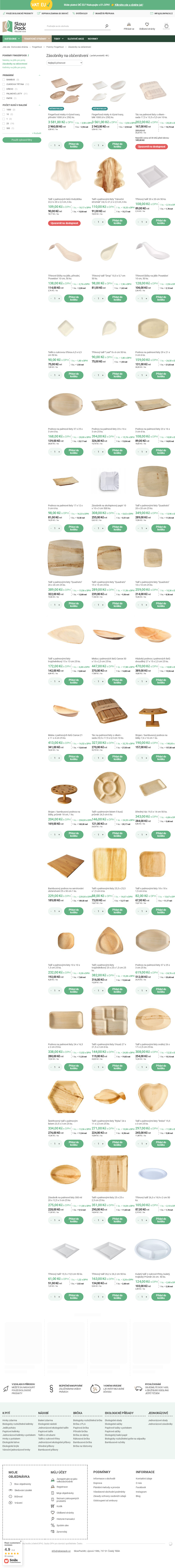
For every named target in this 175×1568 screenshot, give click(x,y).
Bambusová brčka (82, 1442)
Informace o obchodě (104, 1478)
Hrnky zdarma (9, 1420)
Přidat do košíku (74, 145)
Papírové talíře (45, 1431)
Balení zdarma (45, 1420)
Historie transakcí (66, 1519)
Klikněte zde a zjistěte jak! (128, 4)
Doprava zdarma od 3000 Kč (55, 13)
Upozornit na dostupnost (151, 146)
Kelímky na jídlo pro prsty (14, 67)
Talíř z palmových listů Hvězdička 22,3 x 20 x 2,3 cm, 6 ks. (65, 200)
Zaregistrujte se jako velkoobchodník (67, 1480)
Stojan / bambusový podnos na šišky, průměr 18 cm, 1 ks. (64, 813)
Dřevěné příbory (46, 1446)
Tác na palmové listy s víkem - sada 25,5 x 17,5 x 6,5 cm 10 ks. (108, 736)
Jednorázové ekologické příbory (54, 1442)
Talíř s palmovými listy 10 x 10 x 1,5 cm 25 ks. (64, 966)
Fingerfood (37, 47)
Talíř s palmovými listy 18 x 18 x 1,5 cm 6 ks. (151, 890)
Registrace (62, 1487)
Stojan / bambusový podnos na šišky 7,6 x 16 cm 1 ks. (151, 736)
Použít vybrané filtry (22, 140)
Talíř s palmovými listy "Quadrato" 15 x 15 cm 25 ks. (109, 583)
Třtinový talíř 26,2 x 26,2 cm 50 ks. (109, 1274)
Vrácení (18, 1503)
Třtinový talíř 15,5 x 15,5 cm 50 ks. (65, 1274)
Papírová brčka (81, 1427)
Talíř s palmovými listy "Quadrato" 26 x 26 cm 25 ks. (65, 583)
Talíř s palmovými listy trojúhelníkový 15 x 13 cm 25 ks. (64, 660)
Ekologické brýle (10, 1446)
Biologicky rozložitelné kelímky (17, 1424)
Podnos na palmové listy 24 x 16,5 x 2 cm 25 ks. (65, 1045)
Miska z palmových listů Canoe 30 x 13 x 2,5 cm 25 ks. (109, 660)
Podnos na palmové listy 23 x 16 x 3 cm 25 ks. (109, 430)
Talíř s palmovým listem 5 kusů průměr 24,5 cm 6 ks (107, 813)
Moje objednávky (65, 1493)
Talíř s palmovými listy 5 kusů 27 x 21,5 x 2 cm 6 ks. (109, 1045)
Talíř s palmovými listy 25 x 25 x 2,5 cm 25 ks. (108, 1199)
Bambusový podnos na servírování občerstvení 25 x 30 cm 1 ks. (65, 890)
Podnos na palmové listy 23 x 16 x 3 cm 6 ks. (152, 430)
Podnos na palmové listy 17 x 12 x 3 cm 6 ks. (65, 507)
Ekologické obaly (113, 1420)
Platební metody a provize (106, 1487)
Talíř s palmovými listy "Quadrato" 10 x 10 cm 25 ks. (152, 583)
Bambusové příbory (48, 1449)
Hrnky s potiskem (11, 1438)
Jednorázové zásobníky (160, 1424)
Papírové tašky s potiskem (118, 1427)
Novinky (93, 38)
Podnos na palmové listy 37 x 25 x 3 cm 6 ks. (65, 430)
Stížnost (18, 1496)
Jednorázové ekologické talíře (53, 1427)
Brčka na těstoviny (82, 1446)
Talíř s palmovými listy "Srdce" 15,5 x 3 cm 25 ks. (152, 1122)
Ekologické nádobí (47, 1424)
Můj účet (59, 1472)
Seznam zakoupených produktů (68, 1499)
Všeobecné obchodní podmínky (109, 1492)
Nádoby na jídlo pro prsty (13, 60)
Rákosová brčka (81, 1438)
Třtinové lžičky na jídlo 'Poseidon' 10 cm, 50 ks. (151, 277)
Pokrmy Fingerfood (55, 47)
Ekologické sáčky (113, 1424)
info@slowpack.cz (164, 13)
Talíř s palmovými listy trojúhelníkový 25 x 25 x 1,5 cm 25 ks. (109, 968)
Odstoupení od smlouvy (105, 1500)
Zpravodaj (62, 1532)
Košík (59, 1506)
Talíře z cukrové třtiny (49, 1438)
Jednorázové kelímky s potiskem (19, 1435)
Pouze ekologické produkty (19, 13)
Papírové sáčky (112, 1431)
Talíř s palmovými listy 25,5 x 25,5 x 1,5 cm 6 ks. (109, 890)
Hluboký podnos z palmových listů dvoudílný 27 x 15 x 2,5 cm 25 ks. (152, 660)
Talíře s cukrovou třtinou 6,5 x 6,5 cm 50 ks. (65, 353)
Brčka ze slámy (81, 1435)
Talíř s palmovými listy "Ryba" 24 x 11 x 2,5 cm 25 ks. (109, 1122)
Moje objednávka (19, 1474)
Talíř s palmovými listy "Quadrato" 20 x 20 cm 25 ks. (152, 507)
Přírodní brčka (80, 1431)
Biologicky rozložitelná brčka (87, 1420)
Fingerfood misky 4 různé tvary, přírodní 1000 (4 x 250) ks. (64, 116)
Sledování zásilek (23, 1490)
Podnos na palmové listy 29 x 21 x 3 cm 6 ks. (152, 353)
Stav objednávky (22, 1484)
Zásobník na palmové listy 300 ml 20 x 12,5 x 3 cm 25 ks (65, 1199)
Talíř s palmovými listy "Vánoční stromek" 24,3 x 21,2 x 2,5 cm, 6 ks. (109, 200)
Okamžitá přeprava (104, 13)
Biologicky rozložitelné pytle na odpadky (125, 1438)
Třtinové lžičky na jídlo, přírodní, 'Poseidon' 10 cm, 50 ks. (64, 277)
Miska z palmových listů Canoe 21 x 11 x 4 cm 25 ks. (65, 736)
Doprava (97, 1483)
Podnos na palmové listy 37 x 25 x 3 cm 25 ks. (152, 966)
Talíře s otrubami (46, 1435)
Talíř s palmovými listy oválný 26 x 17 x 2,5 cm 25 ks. (152, 1045)
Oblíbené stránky (65, 1513)
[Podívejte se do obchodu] (77, 26)
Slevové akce (76, 38)
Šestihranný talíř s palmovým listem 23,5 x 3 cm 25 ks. (63, 1122)
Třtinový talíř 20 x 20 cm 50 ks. (150, 199)
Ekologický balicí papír (116, 1435)
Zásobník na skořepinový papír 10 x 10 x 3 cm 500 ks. (109, 507)
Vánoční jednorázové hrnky (16, 1449)
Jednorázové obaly (158, 1420)
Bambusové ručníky (115, 1442)
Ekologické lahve (10, 1442)
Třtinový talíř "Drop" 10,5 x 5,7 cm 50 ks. (108, 277)
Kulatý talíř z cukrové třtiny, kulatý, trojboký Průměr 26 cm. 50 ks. (152, 1275)
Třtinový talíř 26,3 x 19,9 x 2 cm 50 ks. (152, 1199)
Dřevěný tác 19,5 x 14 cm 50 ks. (151, 811)
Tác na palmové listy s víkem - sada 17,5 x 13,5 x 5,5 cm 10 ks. (151, 116)
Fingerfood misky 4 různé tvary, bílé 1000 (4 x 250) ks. (108, 116)
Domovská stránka (19, 47)
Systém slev (82, 13)
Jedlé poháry (9, 1427)
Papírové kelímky (11, 1431)
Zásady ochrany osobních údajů (109, 1496)
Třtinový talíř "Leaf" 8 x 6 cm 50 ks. (109, 352)
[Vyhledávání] (107, 26)
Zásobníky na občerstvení (14, 64)
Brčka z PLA (79, 1424)
